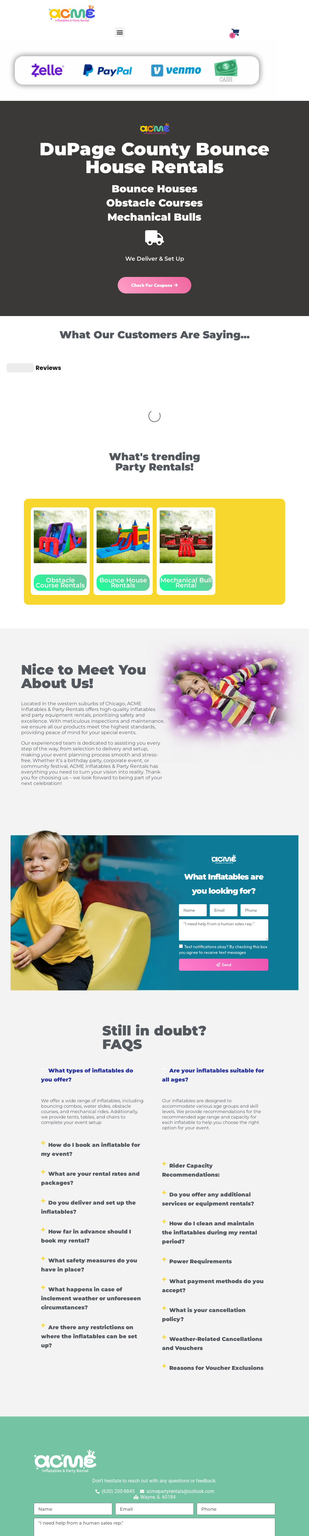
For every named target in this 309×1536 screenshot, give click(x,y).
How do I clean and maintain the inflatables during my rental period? (209, 1149)
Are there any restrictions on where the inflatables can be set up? (89, 1253)
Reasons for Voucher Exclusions (216, 1285)
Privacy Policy (160, 1485)
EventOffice (270, 1528)
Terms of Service (203, 1485)
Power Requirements (200, 1178)
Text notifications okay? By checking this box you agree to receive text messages (223, 866)
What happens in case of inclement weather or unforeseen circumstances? (91, 1215)
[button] (120, 32)
